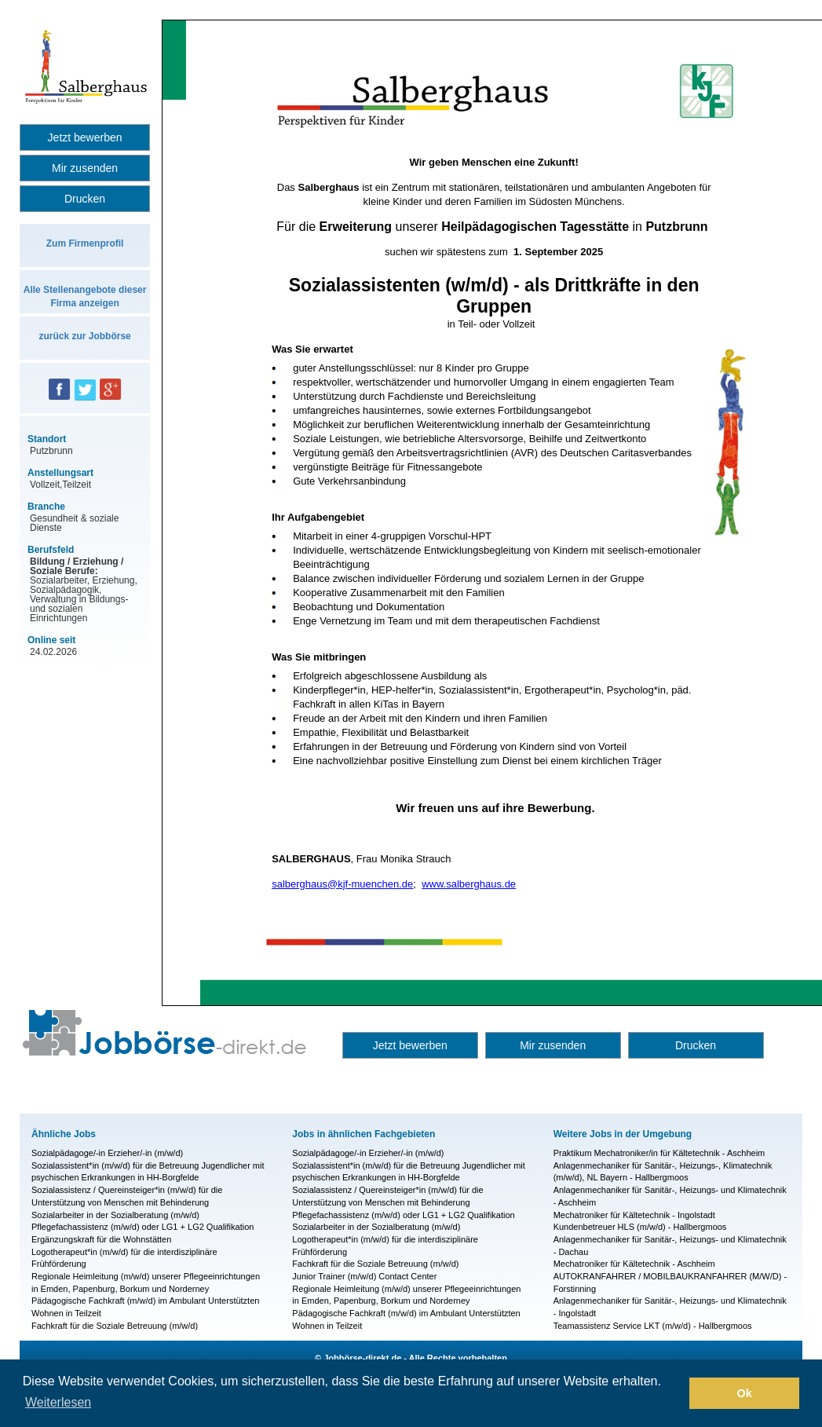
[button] (673, 1393)
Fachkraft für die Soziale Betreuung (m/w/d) (114, 1325)
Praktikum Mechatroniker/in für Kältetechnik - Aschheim (659, 1153)
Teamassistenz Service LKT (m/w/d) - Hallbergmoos (652, 1325)
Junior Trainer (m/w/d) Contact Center (364, 1276)
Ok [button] (744, 1393)
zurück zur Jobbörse (84, 336)
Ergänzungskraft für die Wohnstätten (101, 1239)
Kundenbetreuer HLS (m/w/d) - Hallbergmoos (640, 1226)
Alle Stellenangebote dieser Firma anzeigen (85, 296)
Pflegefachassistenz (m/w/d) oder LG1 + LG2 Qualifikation (142, 1226)
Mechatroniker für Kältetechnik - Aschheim (634, 1263)
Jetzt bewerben (85, 137)
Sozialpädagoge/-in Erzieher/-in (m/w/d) (107, 1153)
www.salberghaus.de (469, 884)
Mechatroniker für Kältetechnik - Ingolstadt (634, 1215)
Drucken (84, 198)
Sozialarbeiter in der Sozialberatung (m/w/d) (115, 1215)
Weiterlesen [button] (58, 1402)
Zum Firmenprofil (85, 243)
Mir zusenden (85, 168)
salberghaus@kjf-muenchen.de (342, 884)
